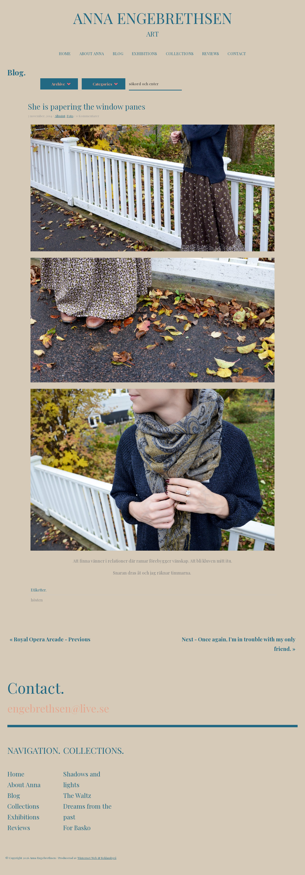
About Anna (91, 54)
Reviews (210, 54)
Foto (59, 105)
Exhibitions (144, 54)
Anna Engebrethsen (152, 24)
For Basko (77, 822)
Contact (237, 54)
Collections (180, 54)
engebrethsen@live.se (60, 700)
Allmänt (49, 105)
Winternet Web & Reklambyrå (97, 853)
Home (65, 54)
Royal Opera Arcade (40, 629)
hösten (26, 589)
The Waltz (77, 789)
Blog (118, 54)
